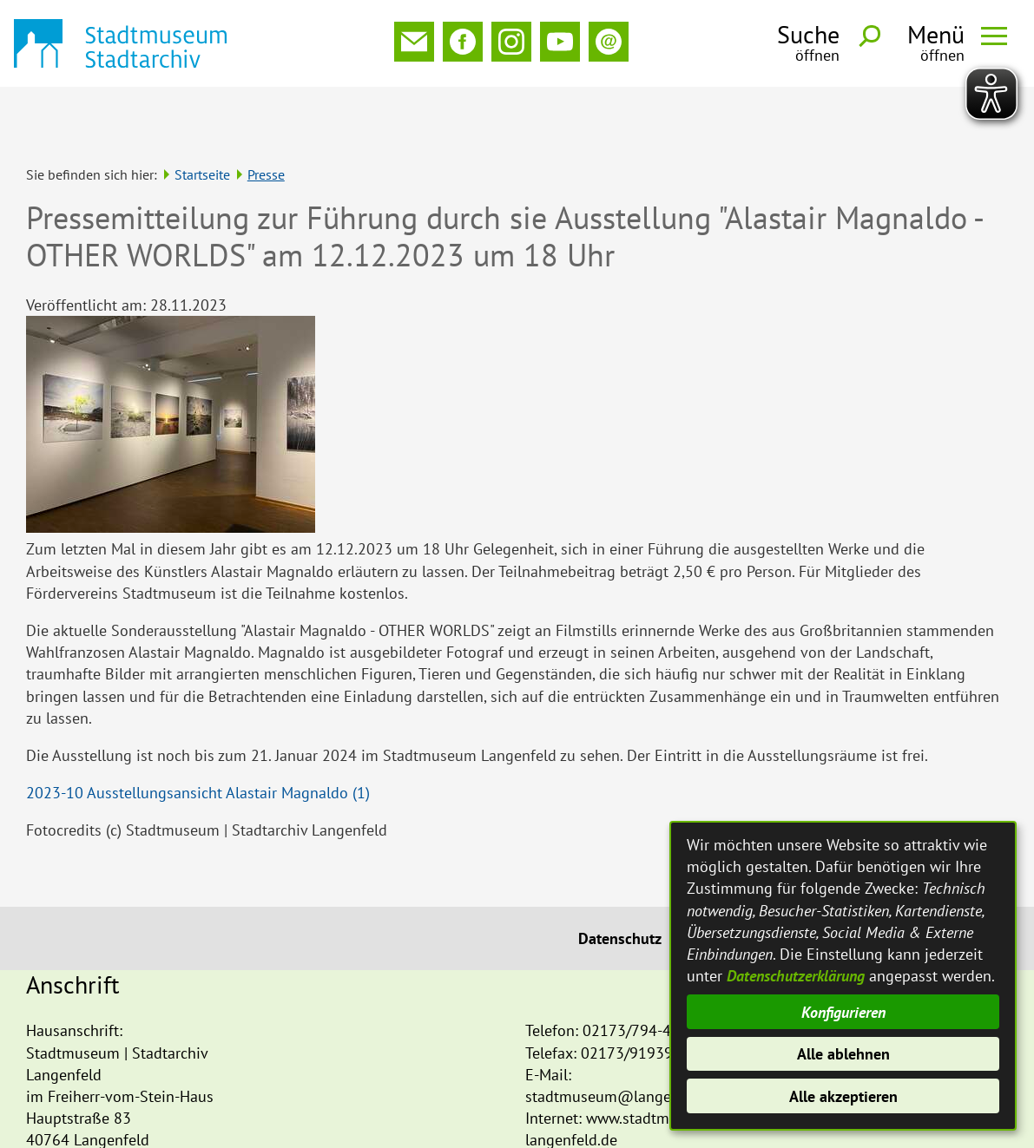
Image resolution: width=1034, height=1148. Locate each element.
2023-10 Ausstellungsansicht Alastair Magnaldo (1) (198, 735)
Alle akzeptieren (843, 1096)
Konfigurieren (843, 1012)
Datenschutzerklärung (796, 976)
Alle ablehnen (843, 1054)
